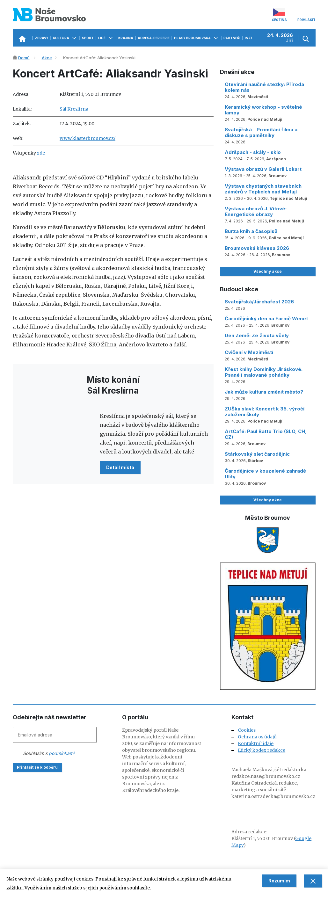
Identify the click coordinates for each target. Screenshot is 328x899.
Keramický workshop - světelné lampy (263, 110)
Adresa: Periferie (154, 38)
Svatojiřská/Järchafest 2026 (259, 302)
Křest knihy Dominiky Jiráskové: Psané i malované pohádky (263, 372)
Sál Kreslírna (74, 109)
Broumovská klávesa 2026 (257, 248)
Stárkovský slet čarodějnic (257, 454)
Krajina (125, 38)
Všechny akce (267, 271)
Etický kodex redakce (261, 750)
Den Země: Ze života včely (257, 335)
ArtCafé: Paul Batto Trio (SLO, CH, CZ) (266, 434)
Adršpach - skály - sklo (253, 152)
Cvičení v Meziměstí (249, 352)
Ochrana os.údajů (257, 737)
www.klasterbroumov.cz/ (87, 138)
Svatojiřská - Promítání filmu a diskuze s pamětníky (261, 132)
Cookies (247, 730)
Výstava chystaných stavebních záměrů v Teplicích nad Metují (263, 189)
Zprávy (41, 38)
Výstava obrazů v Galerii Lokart (263, 169)
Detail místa (120, 467)
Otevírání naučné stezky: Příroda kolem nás (264, 87)
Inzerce (252, 38)
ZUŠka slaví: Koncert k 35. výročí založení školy (264, 411)
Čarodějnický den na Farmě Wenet (266, 318)
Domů (24, 57)
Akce (47, 57)
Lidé (106, 38)
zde (41, 153)
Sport (88, 38)
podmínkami (61, 753)
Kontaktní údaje (255, 743)
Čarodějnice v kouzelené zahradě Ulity (265, 474)
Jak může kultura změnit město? (264, 392)
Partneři (231, 38)
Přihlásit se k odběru (37, 767)
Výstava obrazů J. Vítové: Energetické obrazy (256, 211)
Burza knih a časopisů (251, 231)
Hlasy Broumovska (196, 38)
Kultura (65, 38)
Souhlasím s (48, 753)
